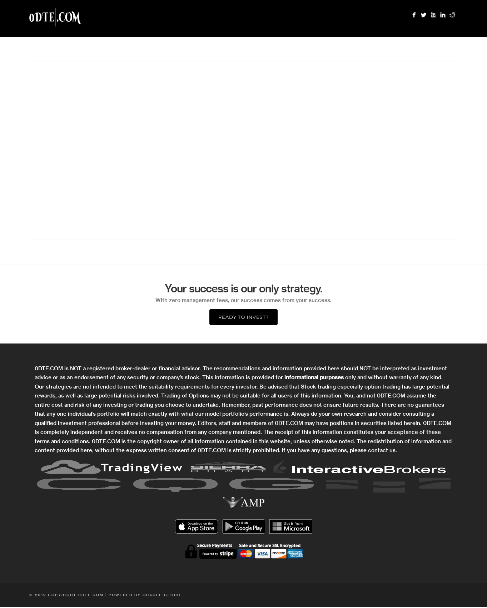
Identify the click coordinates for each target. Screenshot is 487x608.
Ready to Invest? (243, 317)
